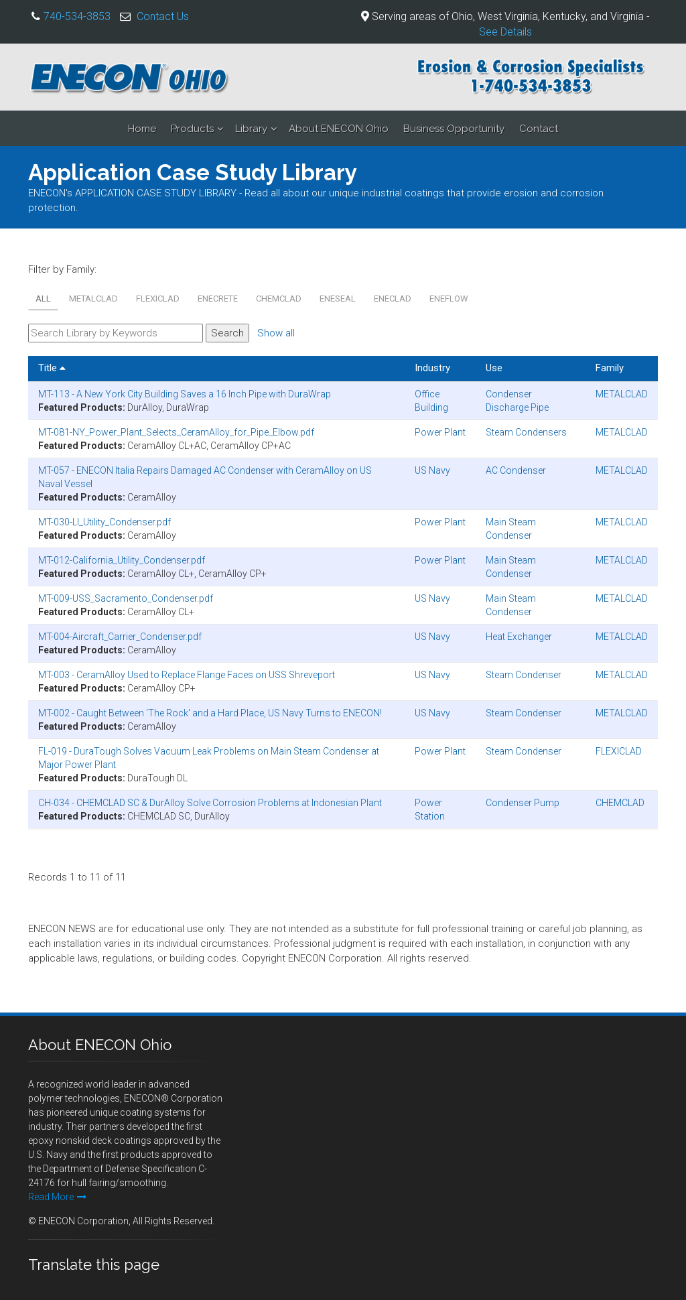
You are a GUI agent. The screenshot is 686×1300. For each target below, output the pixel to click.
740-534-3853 (77, 16)
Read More (57, 1196)
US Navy (432, 470)
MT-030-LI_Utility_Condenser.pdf (104, 522)
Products (192, 129)
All (43, 299)
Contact (538, 129)
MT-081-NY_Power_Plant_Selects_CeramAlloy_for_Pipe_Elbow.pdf (176, 432)
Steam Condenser (523, 674)
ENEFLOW (448, 299)
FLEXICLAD (158, 299)
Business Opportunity (453, 129)
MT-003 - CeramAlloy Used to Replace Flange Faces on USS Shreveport (186, 674)
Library (251, 129)
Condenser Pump (522, 802)
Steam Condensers (526, 432)
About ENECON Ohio (339, 129)
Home (142, 129)
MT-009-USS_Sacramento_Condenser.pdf (125, 598)
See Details (505, 31)
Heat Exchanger (519, 636)
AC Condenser (516, 470)
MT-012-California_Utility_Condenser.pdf (121, 560)
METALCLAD (93, 299)
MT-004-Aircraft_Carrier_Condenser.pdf (120, 636)
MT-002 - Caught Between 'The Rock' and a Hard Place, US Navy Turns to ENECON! (210, 713)
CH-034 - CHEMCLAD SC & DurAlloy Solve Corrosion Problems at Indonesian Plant (210, 802)
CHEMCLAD (278, 299)
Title (52, 368)
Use (494, 368)
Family (610, 368)
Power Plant (440, 432)
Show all (276, 333)
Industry (432, 368)
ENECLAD (392, 299)
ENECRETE (218, 299)
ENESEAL (338, 299)
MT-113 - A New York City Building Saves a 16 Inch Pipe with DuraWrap (184, 394)
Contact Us (163, 16)
